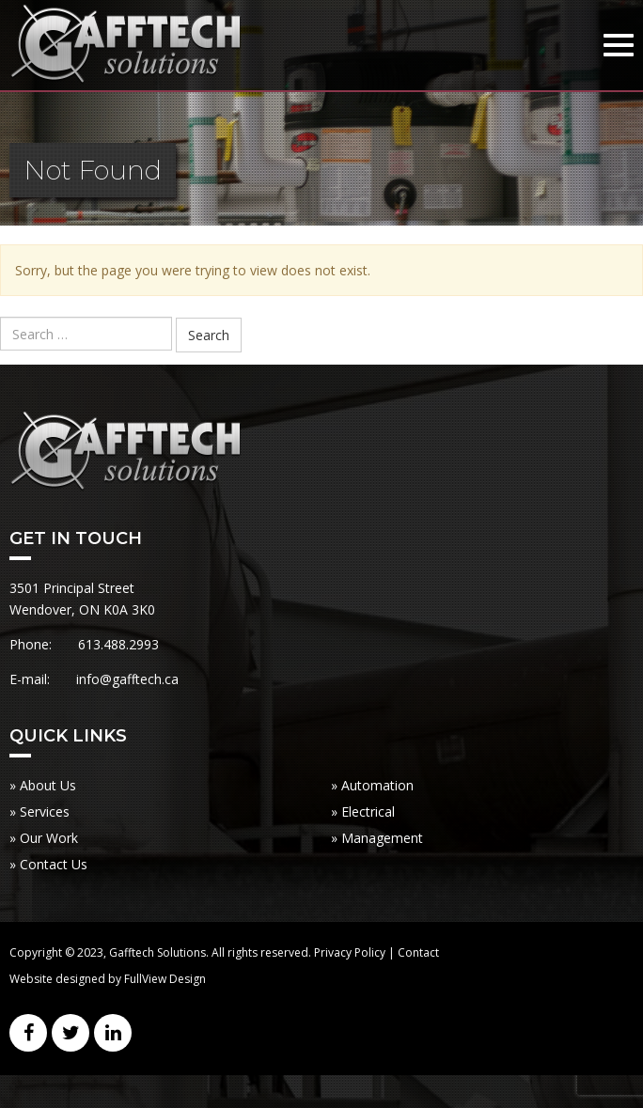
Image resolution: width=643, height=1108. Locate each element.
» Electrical (363, 811)
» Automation (372, 785)
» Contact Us (48, 864)
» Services (39, 811)
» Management (377, 838)
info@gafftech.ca (127, 679)
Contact (418, 952)
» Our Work (43, 838)
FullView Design (165, 979)
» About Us (42, 785)
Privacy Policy (349, 952)
